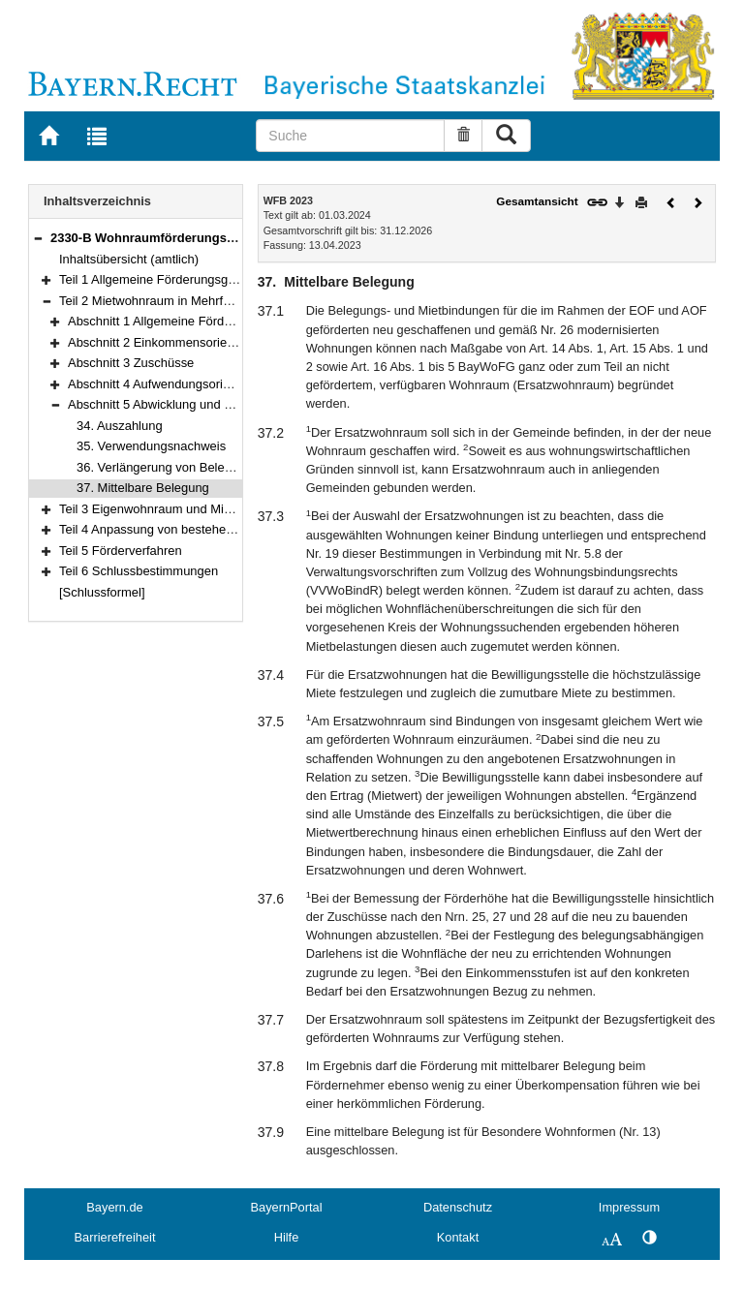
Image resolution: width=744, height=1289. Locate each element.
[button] (38, 237)
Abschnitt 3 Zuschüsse (131, 362)
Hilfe (286, 1237)
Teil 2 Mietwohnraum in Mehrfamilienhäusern (183, 300)
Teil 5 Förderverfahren (120, 550)
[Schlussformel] (102, 592)
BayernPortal (287, 1207)
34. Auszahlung (120, 425)
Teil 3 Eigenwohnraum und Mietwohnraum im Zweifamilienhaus (234, 509)
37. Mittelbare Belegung (143, 487)
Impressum (629, 1207)
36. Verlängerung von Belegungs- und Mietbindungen (225, 467)
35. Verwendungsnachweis (151, 446)
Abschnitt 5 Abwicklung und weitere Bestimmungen (210, 404)
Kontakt (458, 1237)
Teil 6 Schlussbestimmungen (138, 571)
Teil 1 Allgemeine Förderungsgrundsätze (171, 279)
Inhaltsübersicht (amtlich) (129, 259)
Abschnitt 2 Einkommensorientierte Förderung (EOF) (214, 342)
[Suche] (350, 135)
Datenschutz (457, 1207)
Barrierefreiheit (115, 1237)
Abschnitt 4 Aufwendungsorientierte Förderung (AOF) (215, 384)
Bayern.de (114, 1207)
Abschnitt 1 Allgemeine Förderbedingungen (188, 321)
